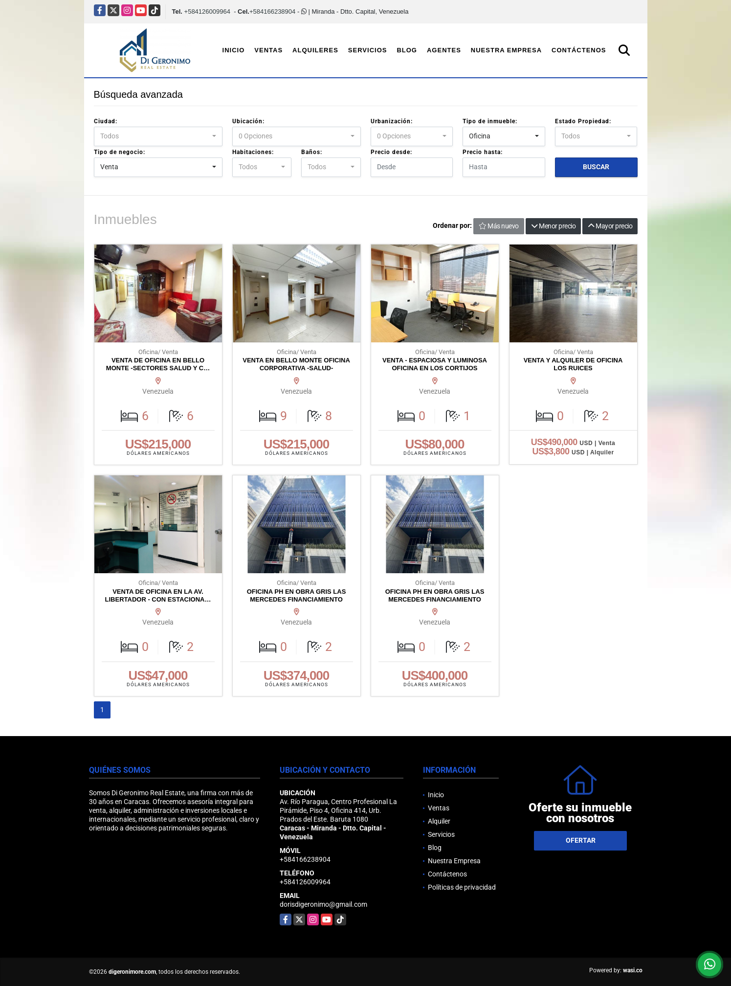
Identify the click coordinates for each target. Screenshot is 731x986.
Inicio (233, 50)
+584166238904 (272, 11)
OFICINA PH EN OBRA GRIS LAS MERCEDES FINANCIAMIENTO (296, 595)
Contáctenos (579, 50)
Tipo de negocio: (119, 152)
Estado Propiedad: (583, 121)
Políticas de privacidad (462, 887)
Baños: (311, 152)
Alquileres (315, 50)
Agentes (444, 50)
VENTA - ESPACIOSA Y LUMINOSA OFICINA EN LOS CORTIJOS (434, 364)
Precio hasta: (483, 152)
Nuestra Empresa (506, 50)
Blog (407, 50)
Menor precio (553, 226)
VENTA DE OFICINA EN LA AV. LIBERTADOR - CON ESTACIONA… (158, 595)
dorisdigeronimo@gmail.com (323, 904)
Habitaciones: (253, 152)
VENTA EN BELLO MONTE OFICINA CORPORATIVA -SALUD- (296, 364)
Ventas (268, 50)
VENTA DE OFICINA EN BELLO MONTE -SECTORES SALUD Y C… (158, 364)
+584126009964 (207, 11)
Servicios (367, 50)
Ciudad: (105, 121)
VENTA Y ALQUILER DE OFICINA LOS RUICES (573, 364)
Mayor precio (610, 226)
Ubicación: (248, 121)
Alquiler (439, 821)
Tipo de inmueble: (490, 121)
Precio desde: (391, 152)
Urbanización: (392, 121)
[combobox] (158, 136)
